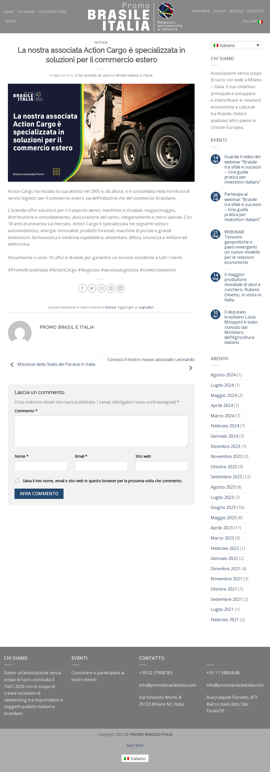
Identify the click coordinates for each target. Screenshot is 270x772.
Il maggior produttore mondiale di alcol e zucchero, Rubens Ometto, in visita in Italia (242, 287)
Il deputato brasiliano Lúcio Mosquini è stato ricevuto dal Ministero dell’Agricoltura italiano (241, 327)
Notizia (236, 11)
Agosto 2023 (223, 487)
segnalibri (146, 307)
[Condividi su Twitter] (92, 288)
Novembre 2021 (226, 579)
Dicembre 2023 (225, 446)
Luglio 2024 (222, 385)
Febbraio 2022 (225, 548)
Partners (201, 11)
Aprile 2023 (222, 528)
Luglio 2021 (222, 609)
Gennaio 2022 (224, 558)
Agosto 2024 (223, 375)
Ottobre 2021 (224, 589)
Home (9, 12)
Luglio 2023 (222, 497)
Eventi (220, 11)
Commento (26, 410)
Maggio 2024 (224, 395)
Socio (11, 21)
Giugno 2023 (223, 507)
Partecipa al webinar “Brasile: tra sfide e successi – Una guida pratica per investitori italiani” (242, 207)
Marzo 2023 (222, 538)
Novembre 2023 (226, 456)
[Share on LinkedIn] (120, 288)
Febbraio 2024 (225, 426)
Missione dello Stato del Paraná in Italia (51, 364)
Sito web (143, 456)
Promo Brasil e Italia (134, 75)
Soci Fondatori (52, 12)
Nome (21, 456)
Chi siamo (26, 12)
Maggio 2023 (224, 518)
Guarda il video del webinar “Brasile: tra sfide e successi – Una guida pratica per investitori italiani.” (242, 169)
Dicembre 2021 (225, 569)
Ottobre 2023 (224, 467)
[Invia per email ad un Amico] (101, 288)
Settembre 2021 (226, 599)
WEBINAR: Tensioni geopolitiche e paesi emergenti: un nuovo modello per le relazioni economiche (242, 247)
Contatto (255, 11)
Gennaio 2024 (224, 436)
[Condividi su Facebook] (82, 288)
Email (81, 456)
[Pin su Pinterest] (111, 288)
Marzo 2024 (222, 416)
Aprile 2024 (222, 405)
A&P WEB (135, 745)
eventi (90, 679)
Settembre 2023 (226, 477)
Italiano (254, 21)
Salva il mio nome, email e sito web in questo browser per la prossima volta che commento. (102, 480)
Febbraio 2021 (225, 620)
